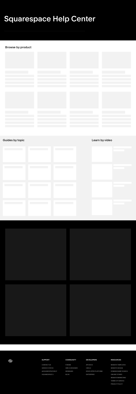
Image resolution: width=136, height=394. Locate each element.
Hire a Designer (71, 368)
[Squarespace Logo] (10, 361)
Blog (67, 374)
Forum (68, 365)
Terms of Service (117, 381)
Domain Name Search (119, 371)
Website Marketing (118, 377)
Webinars (69, 371)
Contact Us (46, 365)
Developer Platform (94, 371)
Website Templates (118, 365)
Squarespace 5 (47, 374)
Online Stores (116, 374)
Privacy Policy (117, 384)
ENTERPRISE (90, 374)
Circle (88, 368)
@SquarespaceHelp (49, 371)
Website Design (117, 368)
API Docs (89, 365)
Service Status (47, 368)
